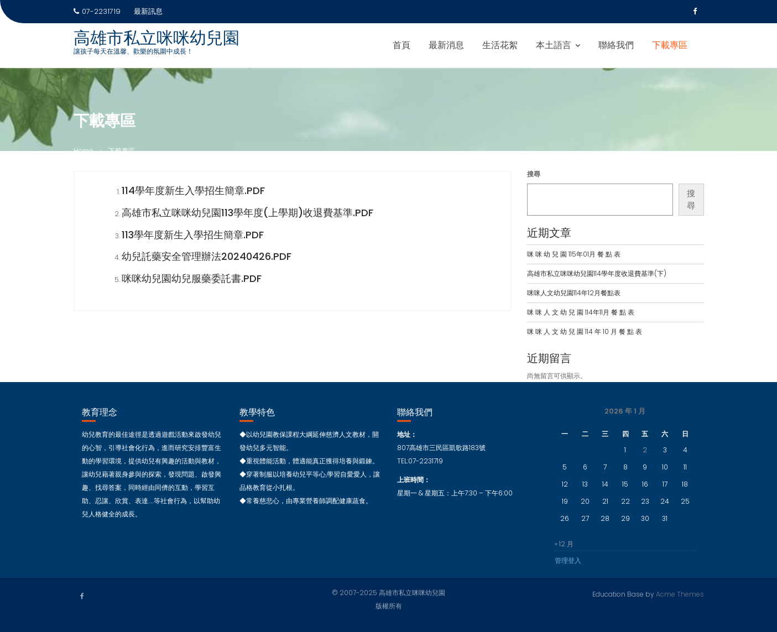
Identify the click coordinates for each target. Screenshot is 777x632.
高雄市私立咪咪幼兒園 (156, 38)
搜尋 (533, 174)
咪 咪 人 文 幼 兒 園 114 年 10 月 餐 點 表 (584, 331)
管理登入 (568, 562)
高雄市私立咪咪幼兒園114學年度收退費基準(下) (596, 273)
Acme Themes (680, 593)
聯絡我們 (616, 45)
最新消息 (446, 45)
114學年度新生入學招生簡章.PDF (193, 192)
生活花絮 (500, 45)
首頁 (401, 45)
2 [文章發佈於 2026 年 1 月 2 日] (645, 451)
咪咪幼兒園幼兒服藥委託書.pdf (192, 280)
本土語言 (553, 45)
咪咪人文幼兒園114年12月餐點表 (573, 292)
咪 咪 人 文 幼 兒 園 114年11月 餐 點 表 (580, 312)
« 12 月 (564, 545)
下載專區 (669, 45)
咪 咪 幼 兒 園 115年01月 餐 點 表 (573, 254)
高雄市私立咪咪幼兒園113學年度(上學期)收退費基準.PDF (247, 214)
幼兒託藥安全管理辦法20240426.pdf (206, 258)
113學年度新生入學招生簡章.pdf (193, 236)
